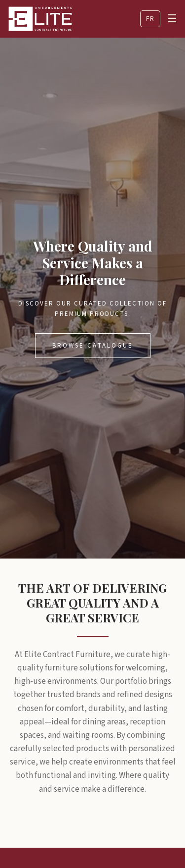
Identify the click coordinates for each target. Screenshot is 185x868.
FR (150, 19)
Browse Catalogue (92, 345)
